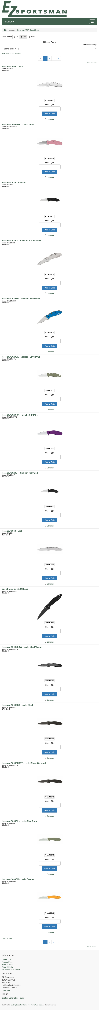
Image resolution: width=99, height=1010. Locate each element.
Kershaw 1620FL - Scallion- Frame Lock (21, 241)
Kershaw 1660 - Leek (12, 531)
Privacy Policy (7, 962)
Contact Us (6, 959)
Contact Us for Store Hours (13, 998)
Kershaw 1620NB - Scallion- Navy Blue (21, 299)
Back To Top (7, 939)
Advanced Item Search (11, 970)
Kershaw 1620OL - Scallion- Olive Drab (21, 357)
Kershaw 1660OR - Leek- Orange (18, 879)
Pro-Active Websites (35, 1005)
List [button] (16, 37)
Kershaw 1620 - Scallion (13, 183)
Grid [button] (23, 37)
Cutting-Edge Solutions (19, 1005)
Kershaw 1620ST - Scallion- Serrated (20, 473)
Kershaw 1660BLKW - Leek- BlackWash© (22, 647)
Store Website (7, 967)
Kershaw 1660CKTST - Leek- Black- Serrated (24, 763)
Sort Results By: (90, 45)
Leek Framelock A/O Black (15, 589)
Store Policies (7, 965)
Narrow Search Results (11, 54)
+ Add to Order (49, 114)
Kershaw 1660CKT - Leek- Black (17, 705)
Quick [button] (32, 37)
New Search (92, 63)
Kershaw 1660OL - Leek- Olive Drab (19, 821)
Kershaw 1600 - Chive (12, 66)
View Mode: (7, 37)
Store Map (6, 990)
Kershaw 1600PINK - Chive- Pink (18, 124)
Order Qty (49, 104)
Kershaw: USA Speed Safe (28, 30)
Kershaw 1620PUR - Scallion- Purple (20, 415)
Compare (50, 119)
